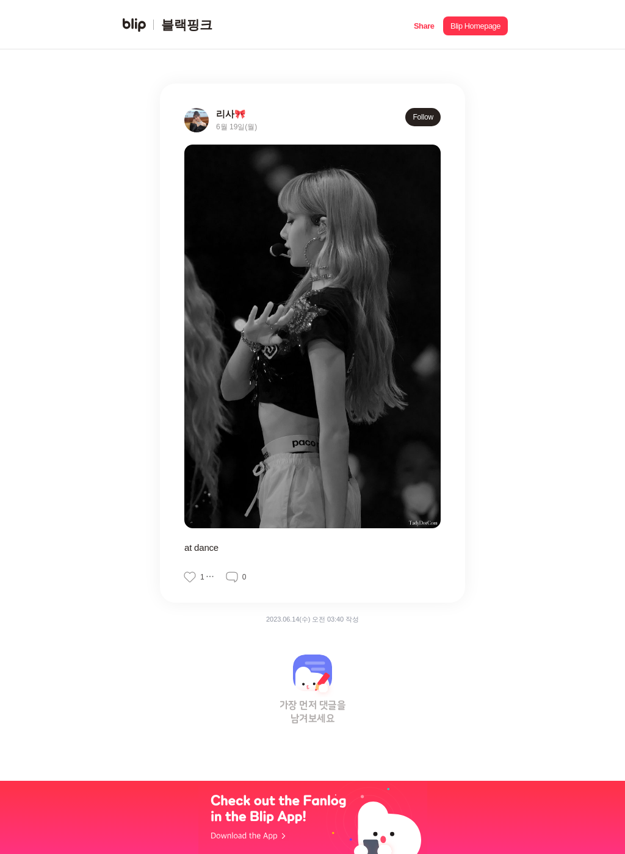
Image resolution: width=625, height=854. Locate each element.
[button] (424, 25)
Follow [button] (423, 117)
